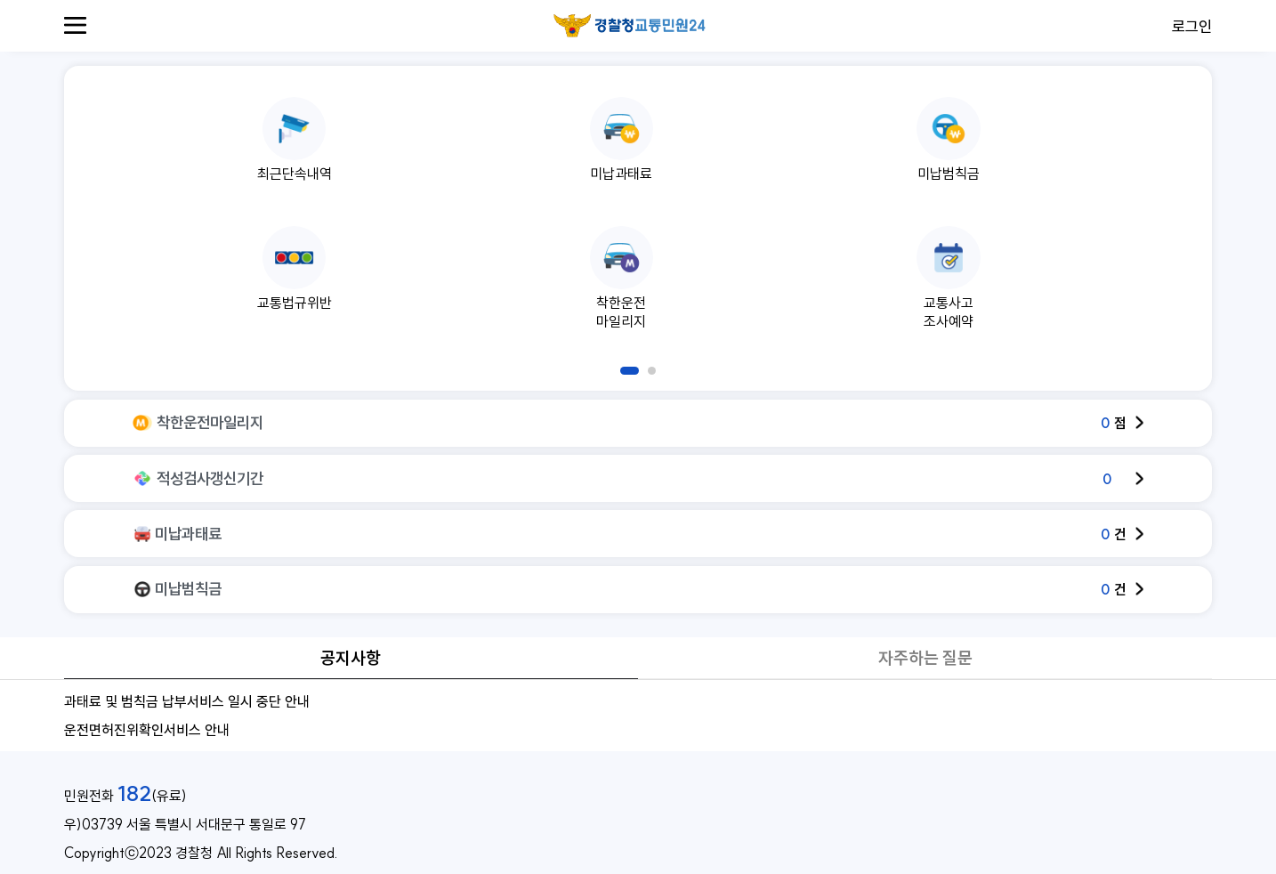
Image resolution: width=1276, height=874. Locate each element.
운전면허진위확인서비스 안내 (147, 730)
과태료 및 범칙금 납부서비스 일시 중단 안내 (187, 701)
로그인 (1192, 26)
